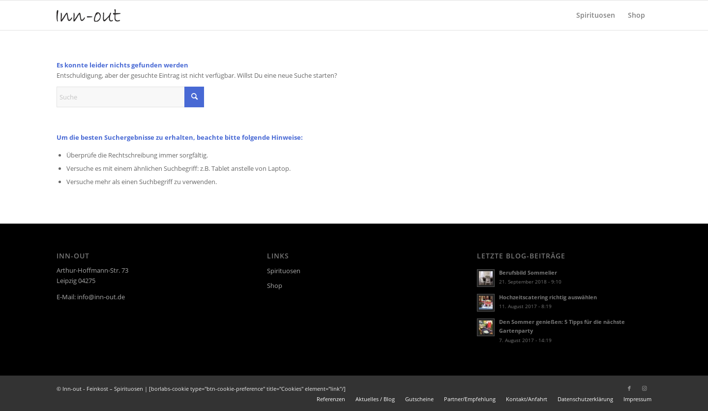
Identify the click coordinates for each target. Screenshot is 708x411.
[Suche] (130, 97)
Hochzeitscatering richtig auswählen (548, 297)
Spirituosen (283, 270)
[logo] (89, 15)
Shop (274, 285)
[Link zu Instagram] (644, 388)
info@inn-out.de (101, 296)
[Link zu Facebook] (629, 388)
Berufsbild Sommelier (528, 272)
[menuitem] (595, 15)
